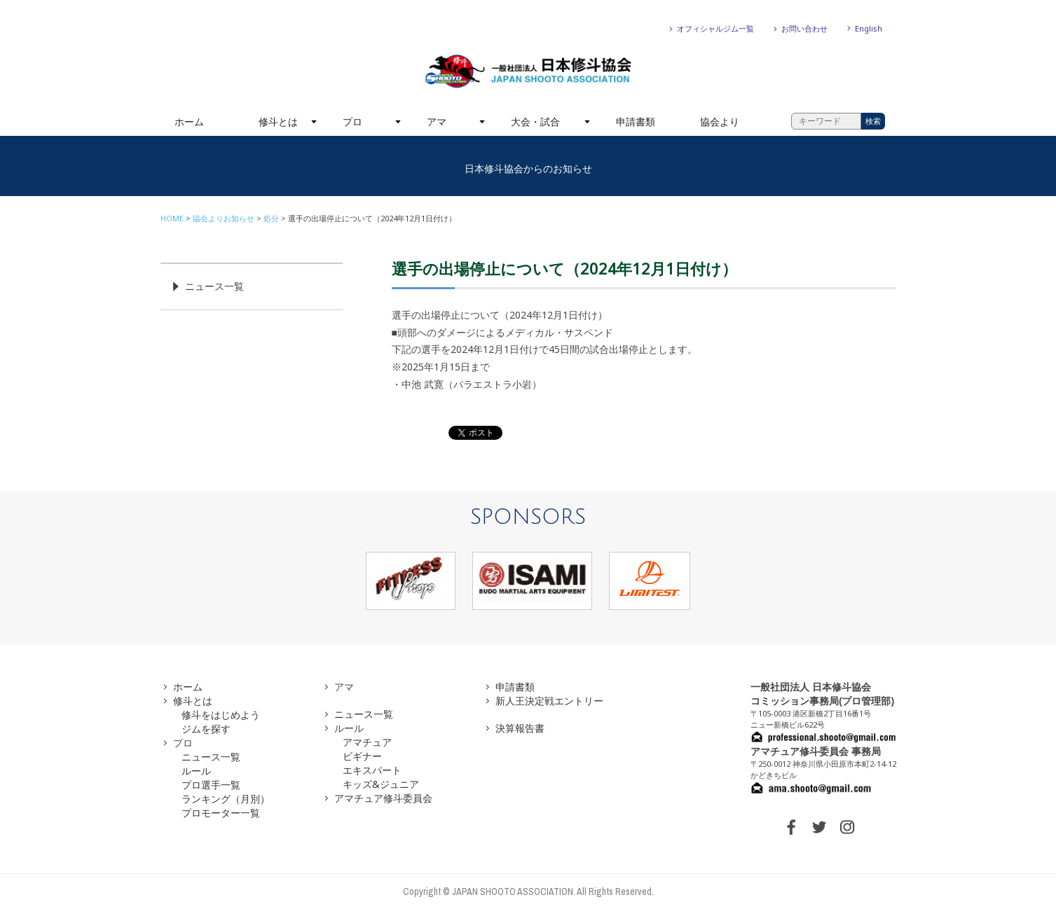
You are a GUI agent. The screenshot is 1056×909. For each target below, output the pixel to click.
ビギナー (362, 756)
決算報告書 (519, 728)
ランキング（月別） (225, 798)
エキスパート (372, 770)
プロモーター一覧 (220, 812)
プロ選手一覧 (210, 784)
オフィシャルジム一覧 (715, 28)
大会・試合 (535, 121)
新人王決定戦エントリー (549, 700)
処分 (271, 218)
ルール (196, 770)
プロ (352, 121)
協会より (719, 121)
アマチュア (367, 742)
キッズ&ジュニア (381, 784)
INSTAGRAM (847, 827)
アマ (436, 121)
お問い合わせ (804, 28)
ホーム (189, 121)
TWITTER (819, 827)
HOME (172, 218)
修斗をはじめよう (220, 714)
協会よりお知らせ (223, 218)
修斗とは (278, 121)
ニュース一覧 (214, 286)
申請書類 (635, 121)
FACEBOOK (791, 827)
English (868, 28)
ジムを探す (206, 728)
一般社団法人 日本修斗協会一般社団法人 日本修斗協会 (528, 71)
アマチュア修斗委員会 (383, 798)
